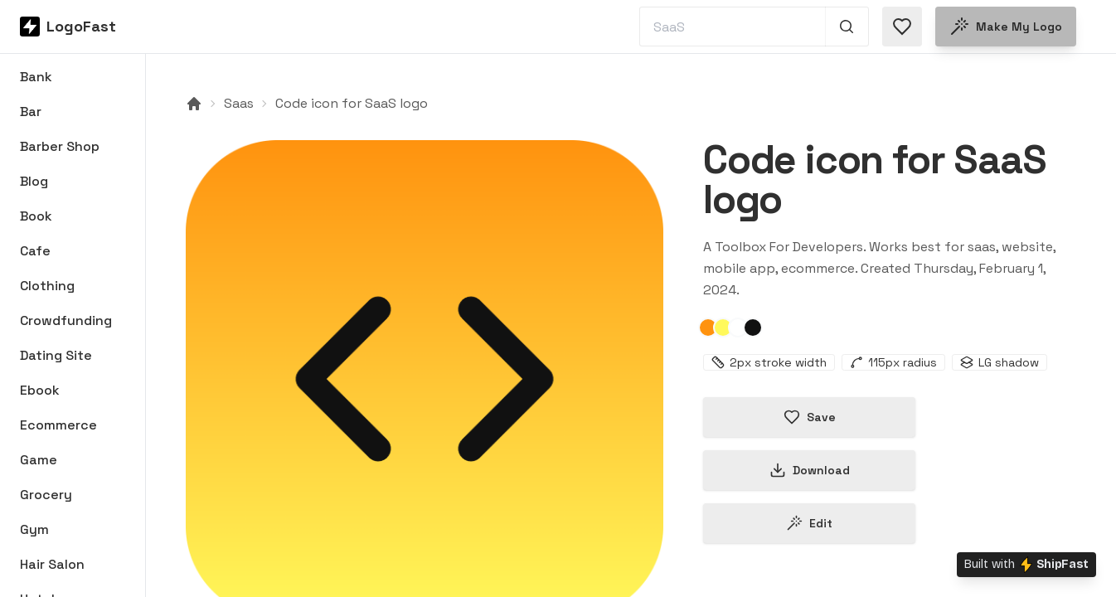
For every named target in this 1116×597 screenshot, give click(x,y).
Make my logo (1005, 26)
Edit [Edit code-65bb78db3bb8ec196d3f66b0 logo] (809, 523)
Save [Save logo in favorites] (810, 417)
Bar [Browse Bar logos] (30, 111)
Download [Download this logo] (809, 470)
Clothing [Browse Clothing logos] (47, 285)
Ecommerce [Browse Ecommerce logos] (58, 425)
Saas (239, 103)
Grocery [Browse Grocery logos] (46, 494)
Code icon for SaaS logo (351, 103)
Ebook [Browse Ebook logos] (40, 390)
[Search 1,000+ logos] (847, 26)
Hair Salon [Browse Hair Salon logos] (52, 564)
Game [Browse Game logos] (38, 459)
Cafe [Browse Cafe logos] (35, 251)
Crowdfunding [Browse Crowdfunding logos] (66, 320)
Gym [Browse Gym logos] (34, 529)
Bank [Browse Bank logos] (36, 76)
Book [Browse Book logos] (36, 216)
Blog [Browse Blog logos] (34, 181)
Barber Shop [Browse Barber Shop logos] (59, 146)
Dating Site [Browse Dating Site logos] (56, 355)
